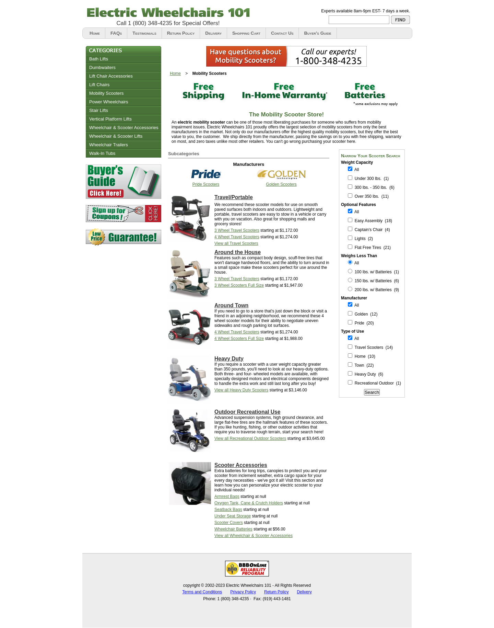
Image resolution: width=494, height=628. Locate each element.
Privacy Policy (243, 592)
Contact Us (282, 33)
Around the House (237, 252)
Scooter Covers (228, 522)
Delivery (213, 33)
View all (236, 243)
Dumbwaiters (102, 67)
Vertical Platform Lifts (110, 119)
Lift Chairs (99, 84)
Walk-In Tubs (102, 153)
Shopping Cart (246, 33)
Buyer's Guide (317, 33)
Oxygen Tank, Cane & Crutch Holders (248, 503)
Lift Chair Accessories (111, 76)
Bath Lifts (98, 58)
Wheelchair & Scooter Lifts (115, 136)
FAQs (116, 33)
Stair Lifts (98, 110)
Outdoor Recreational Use (247, 412)
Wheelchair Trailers (108, 144)
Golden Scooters (281, 184)
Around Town (231, 305)
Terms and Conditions (202, 592)
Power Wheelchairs (108, 101)
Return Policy (181, 33)
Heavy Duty (229, 359)
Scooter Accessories (240, 465)
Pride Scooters (206, 184)
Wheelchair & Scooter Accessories (123, 127)
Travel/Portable (233, 197)
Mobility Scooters (106, 93)
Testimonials (144, 33)
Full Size (239, 285)
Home (95, 33)
